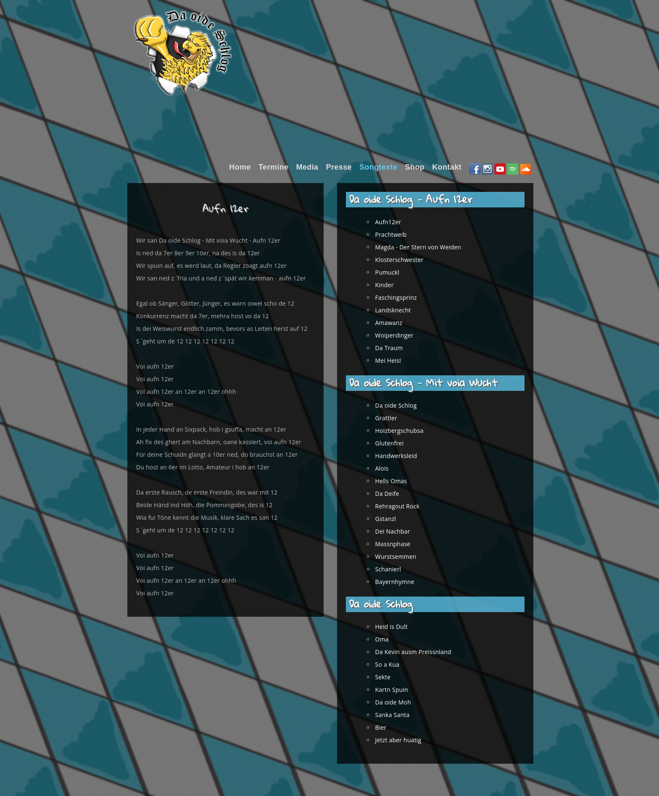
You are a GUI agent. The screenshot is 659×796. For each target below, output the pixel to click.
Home (240, 167)
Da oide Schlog (401, 405)
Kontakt (446, 167)
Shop (415, 167)
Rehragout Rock (402, 506)
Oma (386, 639)
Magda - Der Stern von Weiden (423, 247)
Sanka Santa (397, 715)
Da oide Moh (398, 702)
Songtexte (378, 167)
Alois (386, 468)
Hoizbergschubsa (404, 431)
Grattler (391, 418)
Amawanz (393, 323)
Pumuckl (392, 272)
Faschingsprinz (401, 297)
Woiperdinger (399, 335)
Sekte (387, 677)
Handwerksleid (401, 456)
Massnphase (397, 544)
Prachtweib (395, 234)
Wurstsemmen (400, 556)
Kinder (389, 285)
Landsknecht (398, 310)
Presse (339, 167)
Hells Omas (396, 481)
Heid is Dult (396, 627)
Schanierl (393, 569)
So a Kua (392, 664)
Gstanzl (390, 519)
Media (307, 167)
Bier (385, 727)
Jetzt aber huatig (403, 740)
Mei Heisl (393, 360)
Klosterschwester (404, 260)
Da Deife (392, 494)
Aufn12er (393, 222)
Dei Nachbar (397, 531)
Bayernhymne (399, 582)
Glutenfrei (394, 443)
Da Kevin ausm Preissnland (418, 652)
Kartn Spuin (396, 690)
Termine (273, 167)
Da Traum (394, 348)
